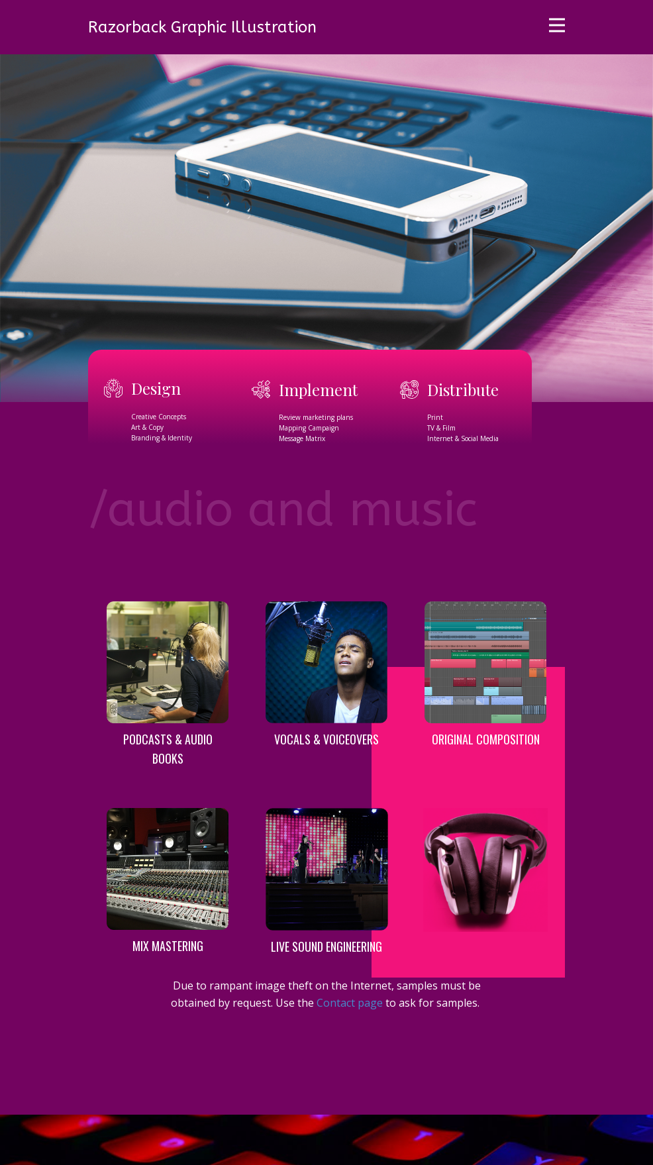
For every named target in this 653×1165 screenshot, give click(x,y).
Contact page (350, 1002)
